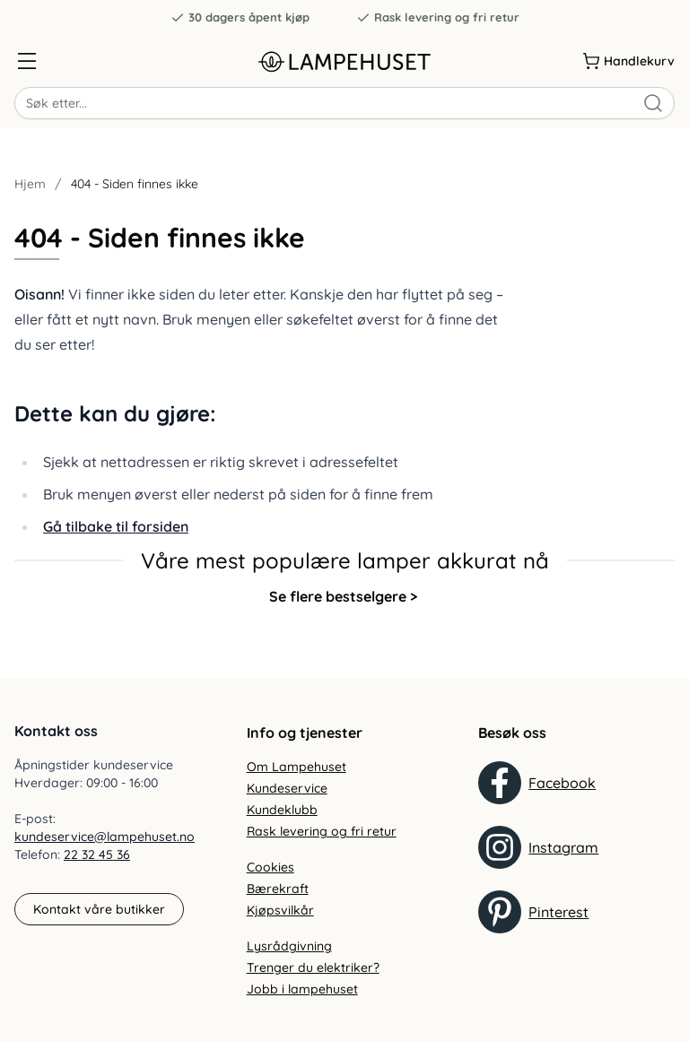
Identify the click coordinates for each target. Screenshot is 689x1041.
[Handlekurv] (628, 61)
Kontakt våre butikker (99, 909)
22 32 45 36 (97, 854)
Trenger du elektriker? (313, 967)
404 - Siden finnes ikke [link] (134, 184)
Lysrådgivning (289, 946)
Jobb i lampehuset (302, 989)
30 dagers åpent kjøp (240, 17)
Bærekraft (278, 889)
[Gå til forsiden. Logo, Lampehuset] (344, 61)
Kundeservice (287, 788)
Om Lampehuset (296, 767)
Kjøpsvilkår (280, 910)
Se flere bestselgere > (343, 596)
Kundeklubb (282, 810)
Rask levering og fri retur (437, 17)
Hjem (30, 184)
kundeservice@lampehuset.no (104, 836)
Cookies (270, 867)
